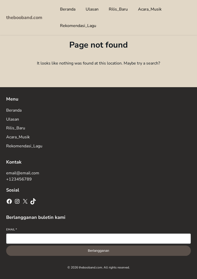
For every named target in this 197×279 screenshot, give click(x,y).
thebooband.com (24, 17)
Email (11, 229)
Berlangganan (98, 251)
